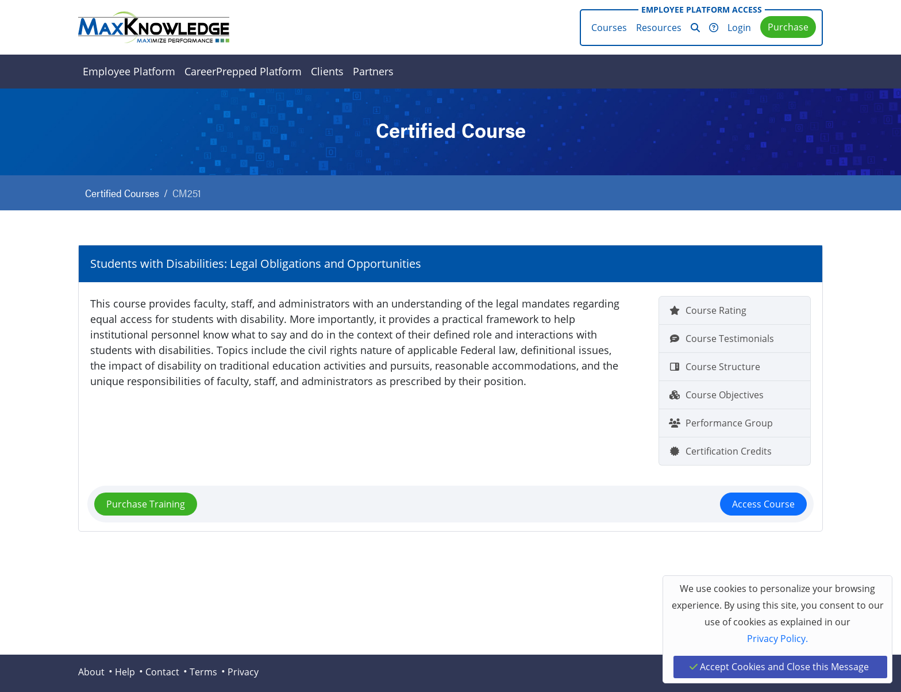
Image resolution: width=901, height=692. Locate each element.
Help (125, 672)
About (91, 672)
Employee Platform (129, 71)
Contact (162, 672)
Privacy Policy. (777, 638)
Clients (327, 71)
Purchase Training (145, 504)
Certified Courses (122, 193)
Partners (373, 71)
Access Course (763, 504)
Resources (658, 27)
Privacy (243, 672)
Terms (203, 672)
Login (739, 27)
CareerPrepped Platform (243, 71)
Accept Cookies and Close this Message (779, 666)
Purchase (788, 27)
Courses (609, 27)
